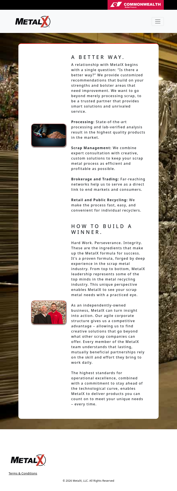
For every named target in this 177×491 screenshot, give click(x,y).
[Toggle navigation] (158, 21)
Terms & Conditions (23, 473)
